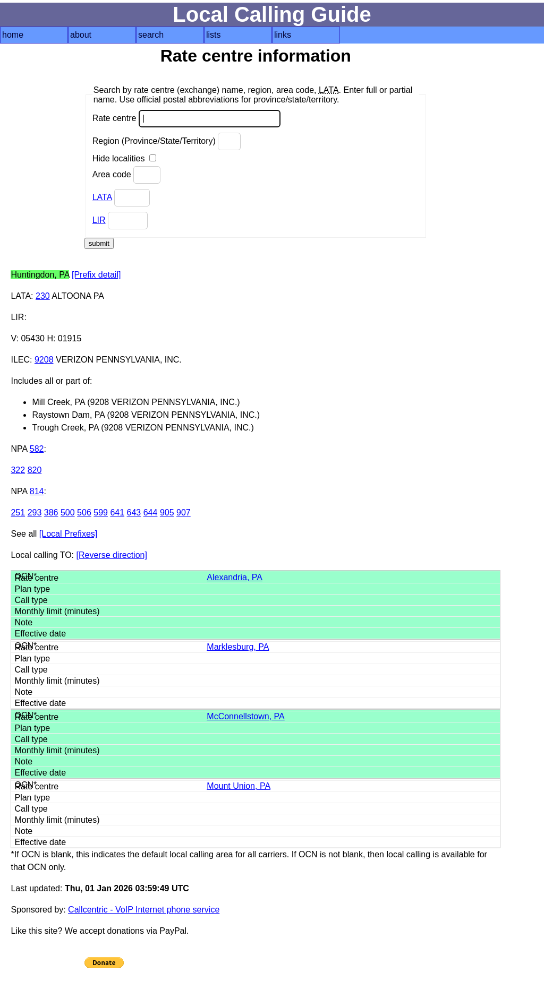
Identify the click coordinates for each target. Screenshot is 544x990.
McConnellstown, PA (245, 716)
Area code (126, 175)
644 (150, 512)
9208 (44, 359)
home (12, 34)
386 (51, 512)
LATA (102, 197)
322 (18, 470)
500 (68, 512)
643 (134, 512)
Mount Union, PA (238, 785)
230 (43, 295)
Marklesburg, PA (238, 646)
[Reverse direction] (111, 554)
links (282, 34)
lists (213, 34)
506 (84, 512)
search (151, 34)
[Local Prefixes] (68, 533)
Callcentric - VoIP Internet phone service (143, 909)
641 (117, 512)
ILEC (20, 359)
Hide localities (124, 158)
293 (35, 512)
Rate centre (186, 118)
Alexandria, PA (234, 577)
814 (37, 491)
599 (101, 512)
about (80, 34)
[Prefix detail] (96, 274)
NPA (19, 448)
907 (183, 512)
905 (167, 512)
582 (37, 448)
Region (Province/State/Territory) (166, 141)
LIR (99, 220)
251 (18, 512)
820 (35, 470)
